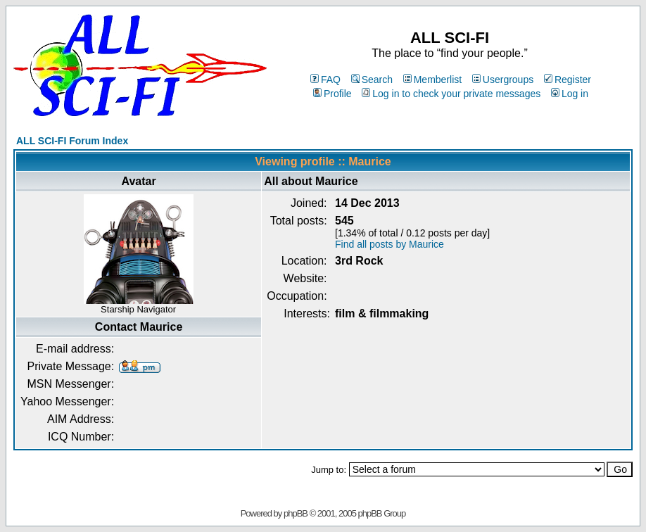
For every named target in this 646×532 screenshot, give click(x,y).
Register (567, 79)
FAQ (325, 79)
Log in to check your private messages (451, 93)
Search (372, 79)
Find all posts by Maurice (389, 244)
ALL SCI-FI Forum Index (72, 140)
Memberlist (432, 79)
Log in (569, 93)
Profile (332, 93)
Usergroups (502, 79)
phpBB (296, 513)
